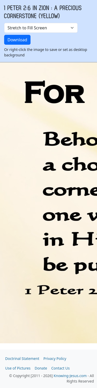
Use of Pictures (18, 368)
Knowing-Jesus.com (70, 375)
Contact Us (60, 368)
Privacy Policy (54, 358)
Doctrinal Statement (22, 358)
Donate (41, 368)
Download (17, 40)
